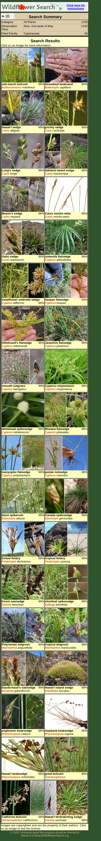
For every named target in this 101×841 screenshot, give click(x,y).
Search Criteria (7, 16)
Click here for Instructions (75, 7)
